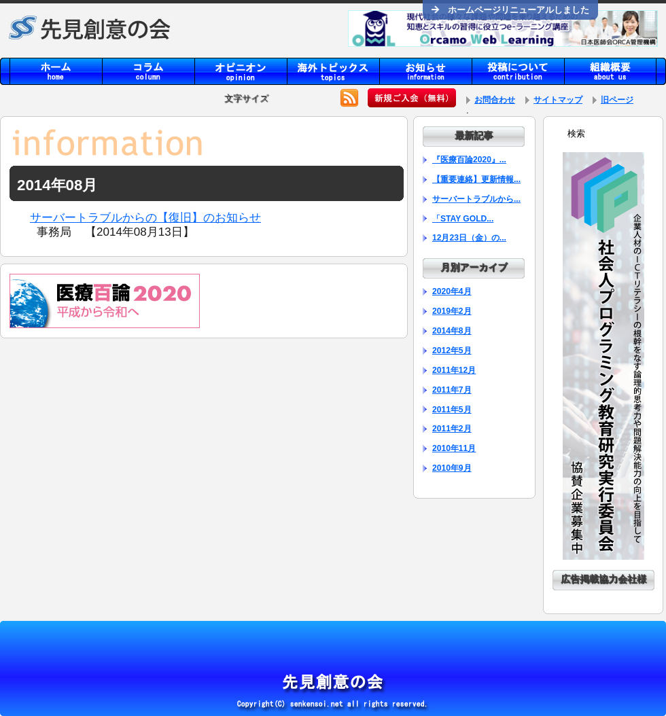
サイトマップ (557, 100)
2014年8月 (452, 331)
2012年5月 (452, 350)
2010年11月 (454, 448)
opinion (240, 71)
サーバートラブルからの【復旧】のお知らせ (145, 217)
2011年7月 (452, 390)
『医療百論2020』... (469, 159)
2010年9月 (452, 468)
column (148, 71)
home (56, 71)
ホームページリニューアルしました (510, 10)
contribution (518, 71)
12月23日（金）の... (469, 238)
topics (333, 71)
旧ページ (617, 100)
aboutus (610, 71)
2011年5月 (452, 409)
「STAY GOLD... (462, 218)
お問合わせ (494, 100)
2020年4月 (452, 291)
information (425, 71)
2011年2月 (452, 428)
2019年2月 (452, 311)
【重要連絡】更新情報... (476, 179)
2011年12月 (454, 370)
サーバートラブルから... (476, 199)
